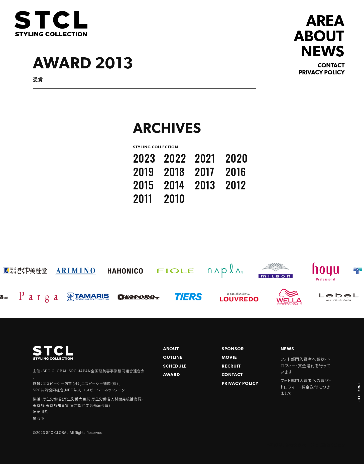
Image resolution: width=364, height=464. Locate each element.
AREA (325, 22)
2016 (235, 171)
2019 (143, 171)
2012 (235, 184)
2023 (144, 158)
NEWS (322, 52)
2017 (205, 171)
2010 (174, 198)
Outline (173, 358)
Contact (331, 66)
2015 (143, 184)
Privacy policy (322, 73)
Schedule (175, 366)
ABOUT (319, 37)
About (171, 349)
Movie (229, 358)
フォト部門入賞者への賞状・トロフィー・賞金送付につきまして (306, 387)
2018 (174, 171)
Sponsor (233, 349)
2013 (205, 184)
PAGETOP (359, 392)
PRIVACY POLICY (240, 384)
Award (171, 375)
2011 (142, 198)
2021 (205, 158)
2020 (236, 158)
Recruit (231, 366)
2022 (175, 158)
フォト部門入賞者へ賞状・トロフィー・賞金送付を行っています (305, 366)
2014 (174, 184)
